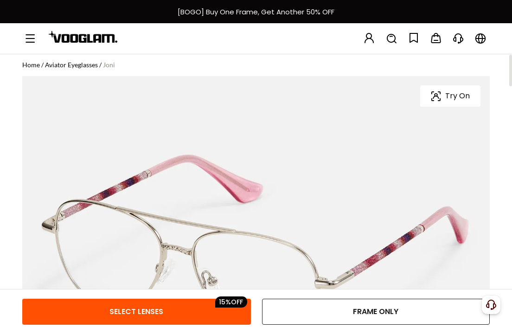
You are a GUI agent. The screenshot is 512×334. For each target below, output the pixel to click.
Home (31, 65)
